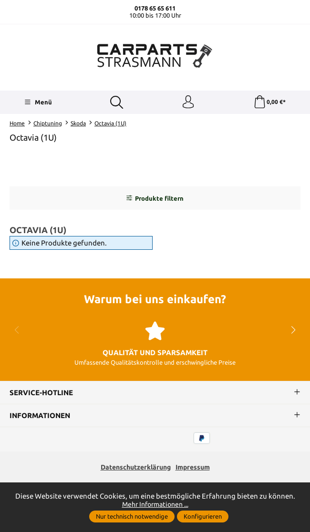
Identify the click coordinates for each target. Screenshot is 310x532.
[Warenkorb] (269, 103)
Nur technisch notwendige (132, 516)
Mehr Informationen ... (155, 504)
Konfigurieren (203, 516)
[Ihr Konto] (188, 103)
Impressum (196, 469)
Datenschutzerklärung (134, 469)
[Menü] (37, 103)
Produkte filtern (154, 199)
